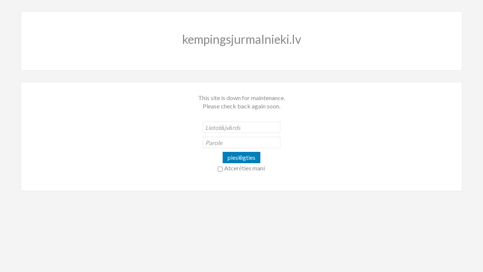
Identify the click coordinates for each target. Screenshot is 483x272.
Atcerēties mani (244, 168)
